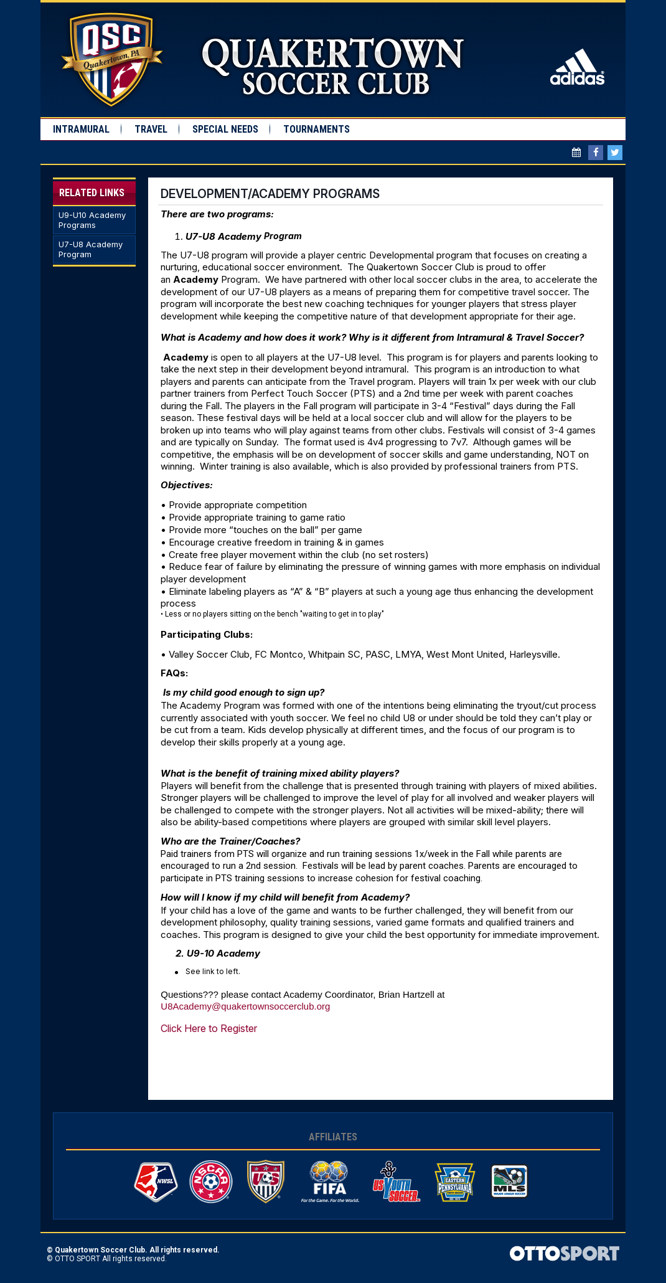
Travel (150, 129)
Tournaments (316, 129)
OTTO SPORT (77, 1258)
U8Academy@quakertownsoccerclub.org (245, 1006)
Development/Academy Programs (270, 193)
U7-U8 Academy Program (91, 249)
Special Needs (225, 129)
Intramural (81, 129)
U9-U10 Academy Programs (92, 220)
